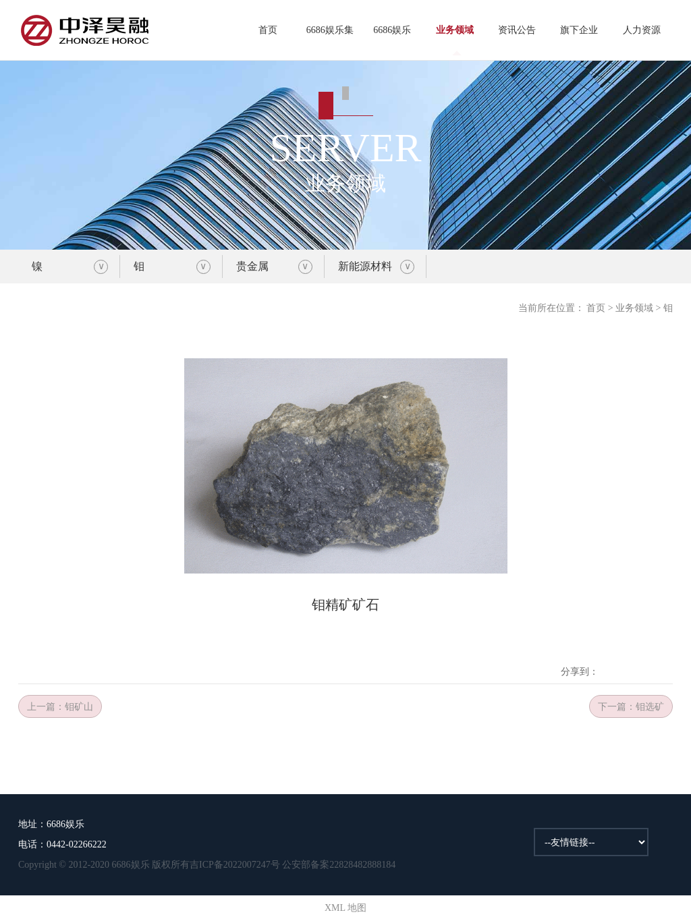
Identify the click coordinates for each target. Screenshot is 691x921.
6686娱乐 (392, 30)
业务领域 (455, 30)
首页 (267, 30)
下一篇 (631, 707)
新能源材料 (365, 266)
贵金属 (252, 266)
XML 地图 (345, 908)
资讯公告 (517, 30)
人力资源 (642, 30)
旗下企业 (579, 30)
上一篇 (60, 707)
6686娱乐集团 (330, 43)
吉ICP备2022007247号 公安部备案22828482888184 (292, 865)
